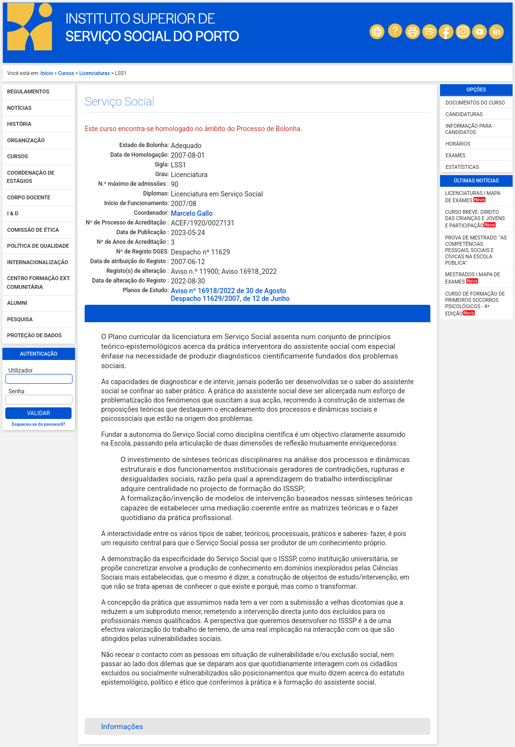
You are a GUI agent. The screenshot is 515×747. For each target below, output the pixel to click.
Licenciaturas (94, 73)
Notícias (19, 108)
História (19, 124)
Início (47, 73)
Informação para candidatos (468, 129)
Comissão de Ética (33, 230)
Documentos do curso (475, 103)
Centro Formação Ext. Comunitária (39, 283)
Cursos (66, 73)
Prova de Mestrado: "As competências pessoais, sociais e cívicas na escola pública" (476, 250)
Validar (38, 413)
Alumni (17, 303)
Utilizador (21, 370)
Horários (458, 144)
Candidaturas (464, 114)
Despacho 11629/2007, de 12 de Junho (230, 298)
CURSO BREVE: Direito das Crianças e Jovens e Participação (475, 219)
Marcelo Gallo (192, 213)
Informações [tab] (115, 726)
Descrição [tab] (111, 313)
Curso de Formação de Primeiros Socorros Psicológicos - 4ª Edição (475, 304)
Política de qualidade (38, 246)
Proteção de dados (34, 336)
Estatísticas (462, 167)
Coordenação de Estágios (30, 177)
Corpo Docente (28, 197)
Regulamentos (28, 92)
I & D (12, 214)
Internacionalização (37, 262)
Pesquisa (20, 319)
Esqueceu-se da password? (38, 424)
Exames (456, 155)
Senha (17, 391)
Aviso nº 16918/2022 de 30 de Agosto (228, 291)
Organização (26, 140)
